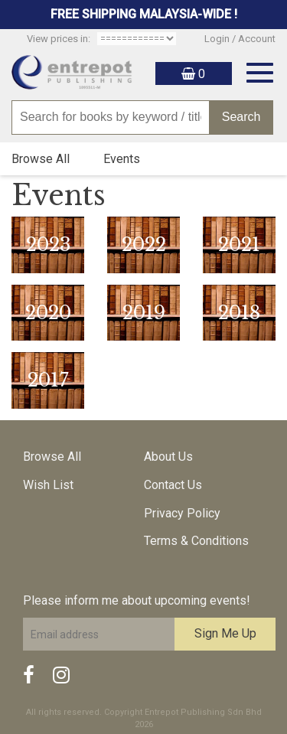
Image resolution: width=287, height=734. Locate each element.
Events (121, 159)
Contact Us (173, 485)
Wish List (48, 485)
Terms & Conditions (196, 540)
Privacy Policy (182, 513)
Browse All (40, 159)
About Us (168, 456)
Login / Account (240, 38)
